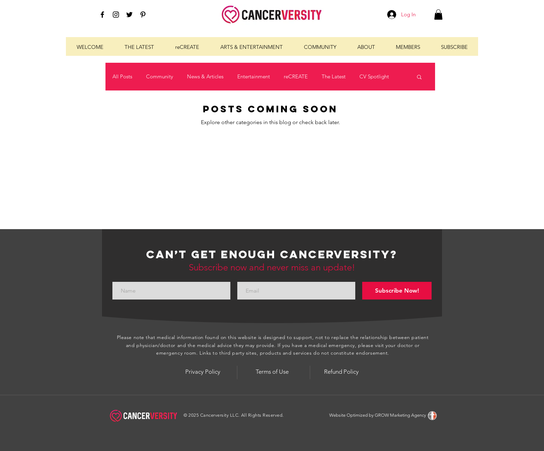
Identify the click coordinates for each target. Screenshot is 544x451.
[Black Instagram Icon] (116, 14)
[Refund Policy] (341, 372)
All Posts (122, 76)
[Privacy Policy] (202, 372)
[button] (438, 14)
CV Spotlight (374, 76)
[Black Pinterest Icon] (143, 14)
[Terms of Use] (272, 372)
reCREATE (296, 76)
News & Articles (205, 76)
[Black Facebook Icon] (102, 14)
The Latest (334, 76)
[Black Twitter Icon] (129, 14)
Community (159, 76)
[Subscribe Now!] (397, 291)
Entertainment (253, 76)
